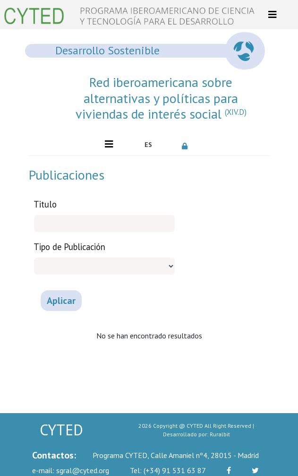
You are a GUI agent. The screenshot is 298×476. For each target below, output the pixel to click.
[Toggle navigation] (272, 15)
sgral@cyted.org (70, 470)
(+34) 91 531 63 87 (168, 470)
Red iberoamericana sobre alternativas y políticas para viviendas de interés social (161, 98)
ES (148, 144)
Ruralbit (220, 434)
